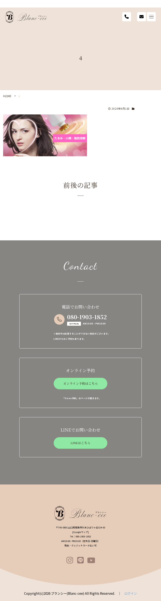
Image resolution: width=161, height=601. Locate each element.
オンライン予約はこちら (80, 383)
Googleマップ (80, 532)
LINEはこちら (80, 443)
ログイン (130, 593)
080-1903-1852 (87, 317)
